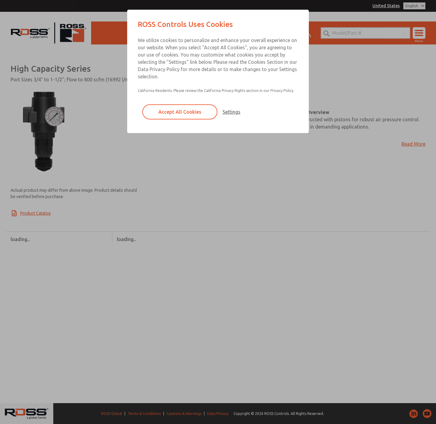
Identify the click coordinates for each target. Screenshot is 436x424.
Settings (231, 112)
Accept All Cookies (179, 112)
